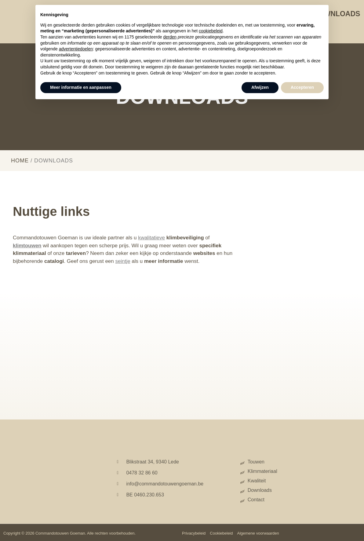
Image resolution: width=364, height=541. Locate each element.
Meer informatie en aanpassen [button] (80, 87)
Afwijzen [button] (260, 87)
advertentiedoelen (76, 48)
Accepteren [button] (302, 87)
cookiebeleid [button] (211, 30)
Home (20, 161)
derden (170, 36)
